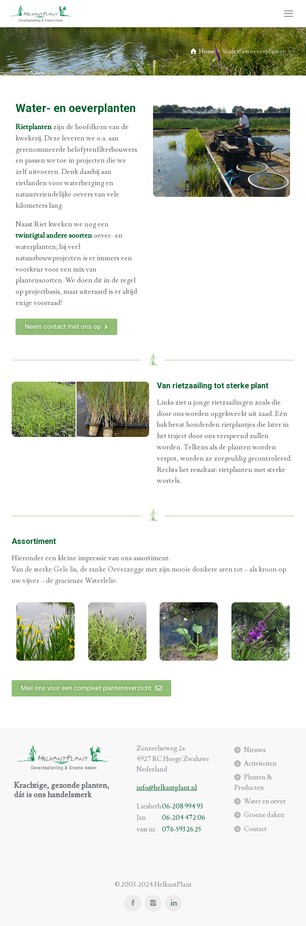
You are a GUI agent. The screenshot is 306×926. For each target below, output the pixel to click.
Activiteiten (260, 763)
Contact (255, 829)
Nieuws (255, 750)
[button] (66, 327)
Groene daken (264, 815)
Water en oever (265, 801)
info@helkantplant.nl (166, 788)
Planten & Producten (253, 782)
